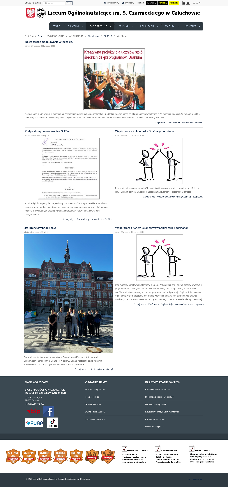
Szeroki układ (188, 2)
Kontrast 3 (174, 3)
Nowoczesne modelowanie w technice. (49, 41)
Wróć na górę (194, 479)
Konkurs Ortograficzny (95, 389)
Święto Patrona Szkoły (95, 412)
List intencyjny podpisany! (40, 227)
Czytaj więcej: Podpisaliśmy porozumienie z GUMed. (88, 219)
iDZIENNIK (123, 26)
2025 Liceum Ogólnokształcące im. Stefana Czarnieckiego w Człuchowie (58, 479)
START (56, 26)
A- (194, 3)
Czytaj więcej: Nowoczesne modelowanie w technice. (178, 122)
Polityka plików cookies (155, 419)
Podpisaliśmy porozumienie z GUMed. (48, 131)
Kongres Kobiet (92, 397)
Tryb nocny (128, 3)
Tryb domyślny (111, 3)
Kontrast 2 (163, 3)
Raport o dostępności (154, 427)
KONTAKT (191, 26)
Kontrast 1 (151, 3)
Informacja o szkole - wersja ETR (159, 397)
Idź (69, 3)
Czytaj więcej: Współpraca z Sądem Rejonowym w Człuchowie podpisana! (169, 304)
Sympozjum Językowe (95, 419)
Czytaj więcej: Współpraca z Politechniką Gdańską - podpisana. (173, 197)
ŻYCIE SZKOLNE (98, 26)
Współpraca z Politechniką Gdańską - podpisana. (145, 131)
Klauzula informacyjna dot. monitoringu (162, 412)
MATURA (170, 26)
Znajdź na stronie (33, 3)
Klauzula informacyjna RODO (158, 389)
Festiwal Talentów (93, 404)
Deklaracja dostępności (155, 404)
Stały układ (183, 2)
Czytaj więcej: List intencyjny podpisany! (94, 369)
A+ (200, 3)
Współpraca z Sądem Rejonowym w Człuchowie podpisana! (151, 227)
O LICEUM (73, 26)
